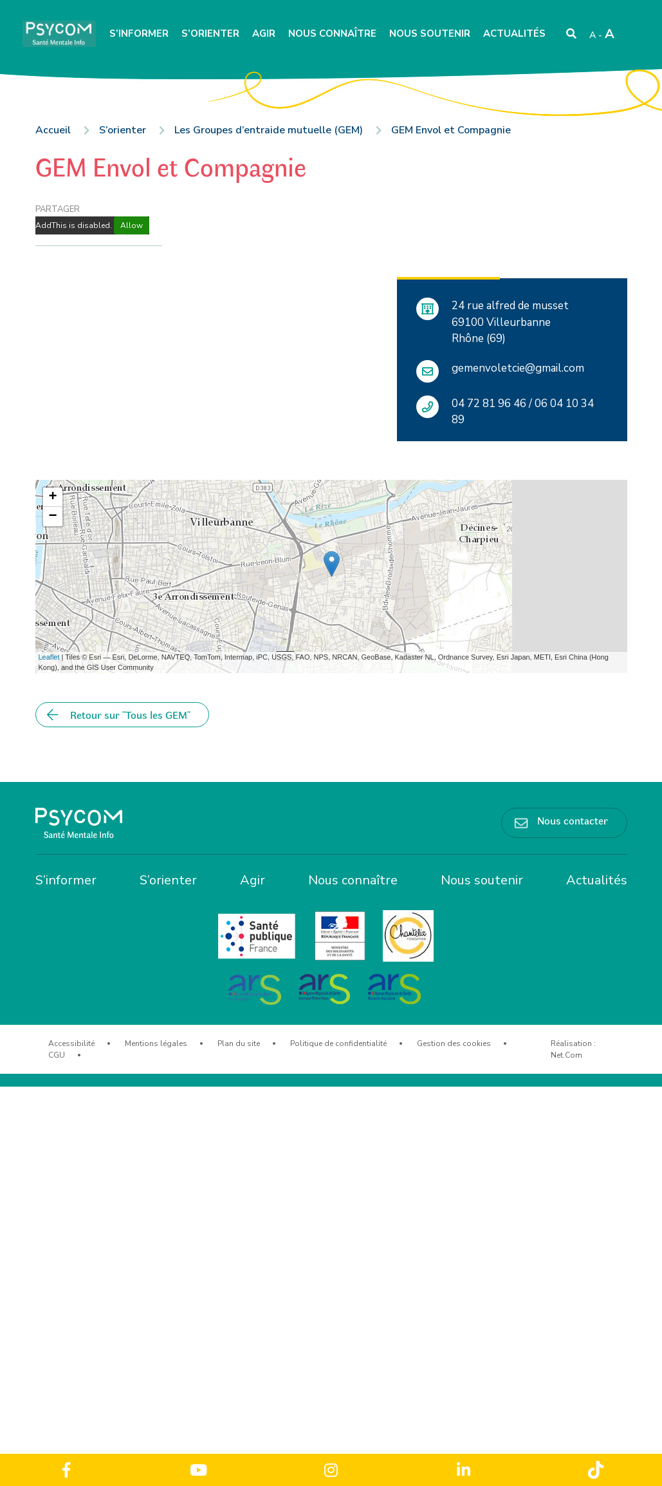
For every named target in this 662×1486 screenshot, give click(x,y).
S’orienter (210, 33)
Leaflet (49, 657)
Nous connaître (332, 33)
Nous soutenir (429, 33)
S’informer (139, 33)
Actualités (514, 33)
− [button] (52, 516)
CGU (56, 1055)
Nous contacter (572, 820)
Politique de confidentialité (338, 1043)
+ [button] (52, 497)
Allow (131, 225)
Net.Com (566, 1055)
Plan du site (238, 1043)
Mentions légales (156, 1043)
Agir (263, 33)
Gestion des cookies (454, 1043)
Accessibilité (71, 1043)
